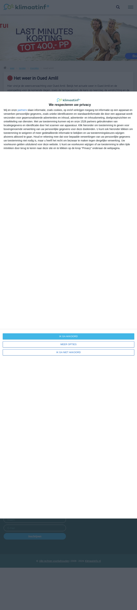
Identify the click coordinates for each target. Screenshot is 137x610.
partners (22, 110)
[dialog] (68, 305)
